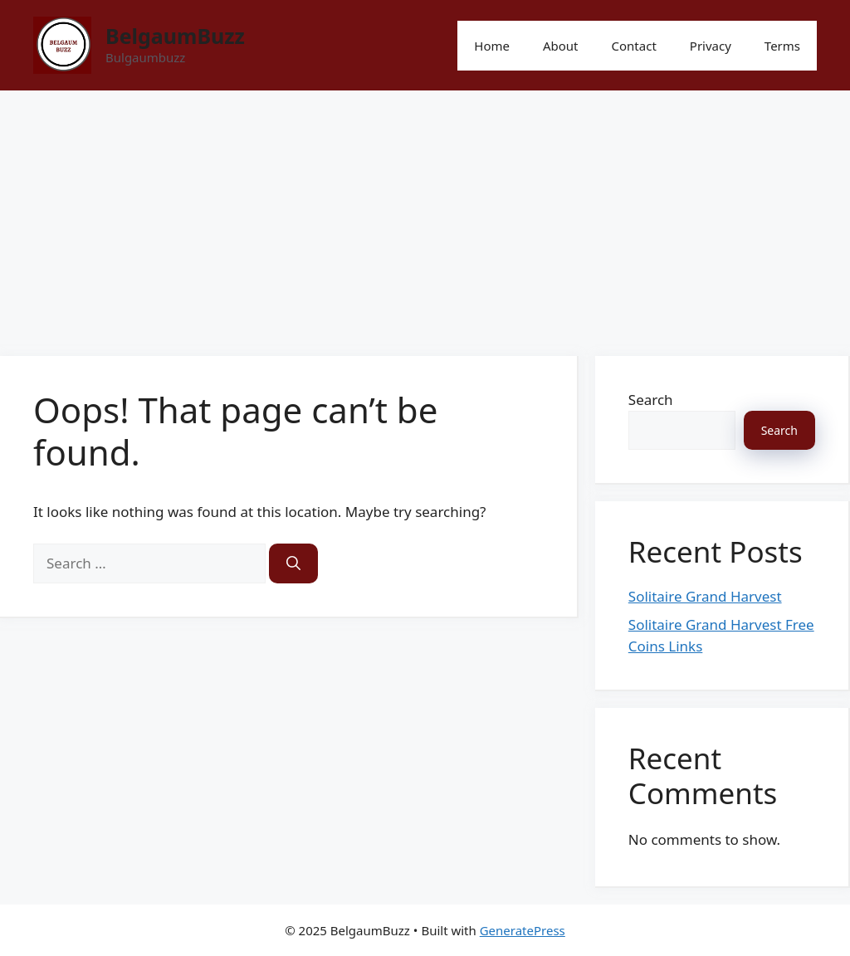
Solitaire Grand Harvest (705, 596)
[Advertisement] (425, 215)
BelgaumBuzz (175, 36)
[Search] (293, 563)
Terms (782, 45)
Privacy (710, 45)
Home (492, 45)
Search (650, 399)
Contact (634, 45)
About (561, 45)
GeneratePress (522, 930)
